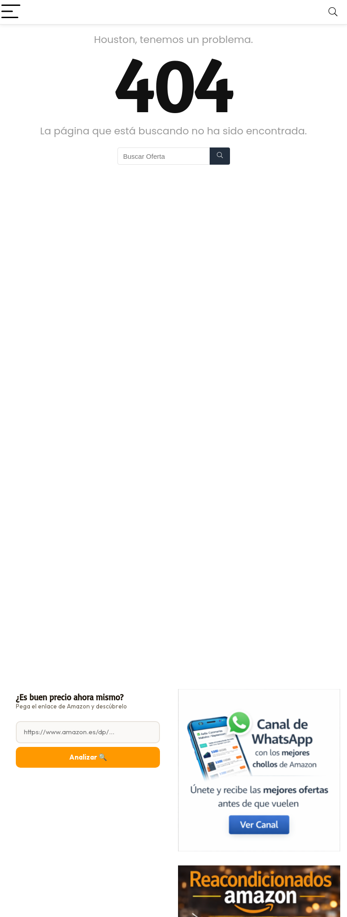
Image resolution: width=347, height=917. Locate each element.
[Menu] (11, 12)
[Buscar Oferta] (220, 156)
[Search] (333, 12)
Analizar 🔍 (88, 757)
